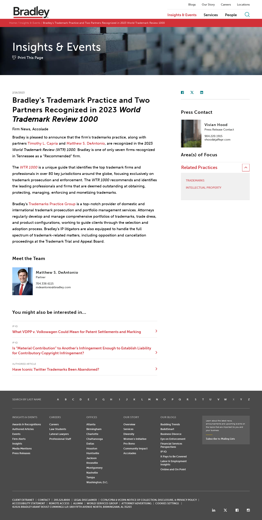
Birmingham (94, 429)
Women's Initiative (134, 438)
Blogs (192, 4)
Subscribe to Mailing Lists (220, 438)
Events (16, 434)
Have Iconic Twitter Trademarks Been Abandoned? (55, 369)
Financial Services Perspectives (171, 445)
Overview (129, 424)
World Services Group (102, 503)
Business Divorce (170, 434)
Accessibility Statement (28, 503)
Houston (91, 448)
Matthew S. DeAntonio (86, 143)
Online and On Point (173, 469)
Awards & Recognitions (26, 424)
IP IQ (163, 451)
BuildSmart (167, 429)
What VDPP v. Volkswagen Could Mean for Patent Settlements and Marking (76, 332)
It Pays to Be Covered (173, 456)
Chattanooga (94, 438)
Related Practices (199, 167)
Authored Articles (23, 429)
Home (13, 22)
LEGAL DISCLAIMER (85, 500)
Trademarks (195, 180)
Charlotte (92, 434)
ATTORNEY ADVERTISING (136, 503)
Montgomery (94, 467)
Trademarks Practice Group (52, 204)
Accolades (129, 453)
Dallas (90, 443)
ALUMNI (78, 503)
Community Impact (135, 448)
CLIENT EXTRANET (23, 500)
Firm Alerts (19, 438)
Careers (226, 4)
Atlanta (90, 424)
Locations (243, 4)
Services (211, 15)
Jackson (91, 458)
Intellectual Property (203, 187)
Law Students (57, 429)
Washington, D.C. (97, 482)
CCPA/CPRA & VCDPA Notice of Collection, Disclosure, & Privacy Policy (149, 500)
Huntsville (92, 453)
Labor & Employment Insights (173, 463)
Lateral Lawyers (59, 434)
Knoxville (92, 462)
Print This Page (30, 57)
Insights (17, 443)
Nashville (92, 472)
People (231, 15)
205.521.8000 (62, 500)
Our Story (208, 4)
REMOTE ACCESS (59, 503)
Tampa (90, 477)
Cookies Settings (167, 503)
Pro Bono (129, 443)
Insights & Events (181, 15)
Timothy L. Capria (43, 143)
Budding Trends (170, 424)
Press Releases (21, 453)
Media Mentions (22, 448)
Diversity (128, 434)
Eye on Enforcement (172, 438)
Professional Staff (60, 438)
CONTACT (44, 500)
